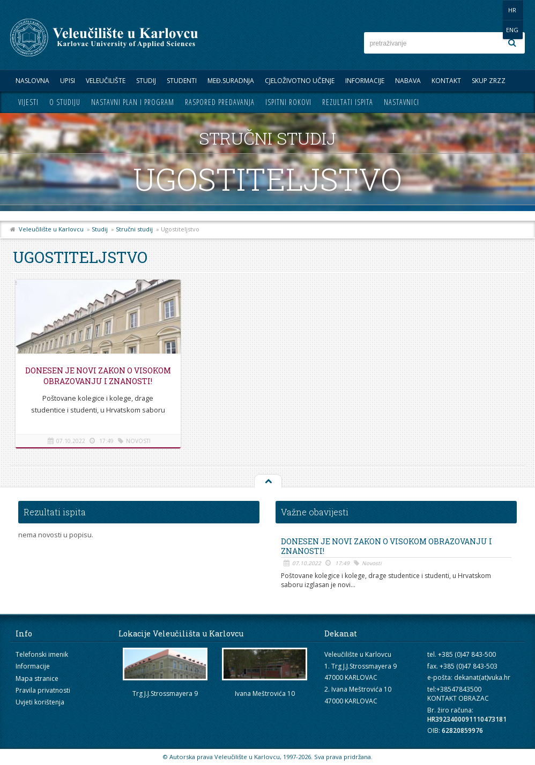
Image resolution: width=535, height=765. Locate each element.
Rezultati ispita (347, 102)
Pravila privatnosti (43, 690)
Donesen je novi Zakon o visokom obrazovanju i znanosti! (96, 381)
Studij (146, 80)
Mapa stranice (37, 678)
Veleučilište (105, 80)
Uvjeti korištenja (40, 702)
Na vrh (267, 482)
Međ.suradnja (230, 80)
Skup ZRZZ (489, 80)
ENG (514, 10)
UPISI (67, 80)
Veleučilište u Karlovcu (51, 229)
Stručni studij (134, 229)
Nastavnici (401, 102)
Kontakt (446, 80)
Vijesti (28, 102)
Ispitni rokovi (288, 102)
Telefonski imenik (42, 654)
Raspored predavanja (220, 102)
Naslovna (32, 80)
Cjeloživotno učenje (300, 80)
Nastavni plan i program (132, 102)
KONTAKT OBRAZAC (458, 698)
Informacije (364, 80)
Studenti (182, 80)
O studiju (64, 102)
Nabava (408, 80)
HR (492, 10)
